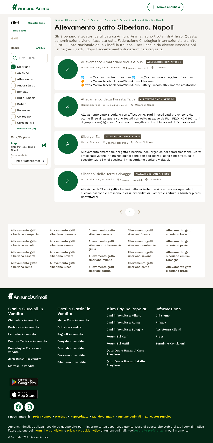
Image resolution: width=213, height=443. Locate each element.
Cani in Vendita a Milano (124, 315)
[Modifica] (44, 145)
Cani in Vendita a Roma (123, 322)
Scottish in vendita (70, 348)
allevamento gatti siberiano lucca (62, 265)
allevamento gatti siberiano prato (178, 269)
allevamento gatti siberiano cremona (63, 232)
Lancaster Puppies (158, 416)
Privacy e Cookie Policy (83, 430)
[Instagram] (29, 407)
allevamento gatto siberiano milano (102, 258)
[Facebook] (18, 407)
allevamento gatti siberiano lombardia (141, 243)
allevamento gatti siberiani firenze (140, 232)
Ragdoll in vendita (70, 334)
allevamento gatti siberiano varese (62, 243)
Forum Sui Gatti (118, 343)
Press (160, 336)
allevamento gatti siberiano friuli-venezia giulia (105, 245)
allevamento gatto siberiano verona (102, 232)
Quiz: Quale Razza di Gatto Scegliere (126, 363)
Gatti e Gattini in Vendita (73, 311)
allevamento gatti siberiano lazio (178, 232)
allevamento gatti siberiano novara (62, 254)
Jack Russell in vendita (24, 359)
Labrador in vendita (22, 334)
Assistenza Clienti (168, 329)
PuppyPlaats (79, 416)
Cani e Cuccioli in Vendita (25, 311)
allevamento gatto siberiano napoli (24, 243)
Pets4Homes (42, 416)
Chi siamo (163, 315)
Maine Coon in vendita (73, 320)
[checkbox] (13, 67)
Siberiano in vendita (71, 362)
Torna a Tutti (18, 30)
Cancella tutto (36, 23)
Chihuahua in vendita (23, 320)
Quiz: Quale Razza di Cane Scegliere (125, 352)
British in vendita (69, 327)
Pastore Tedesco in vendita (27, 341)
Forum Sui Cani (117, 336)
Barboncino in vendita (23, 327)
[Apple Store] (23, 394)
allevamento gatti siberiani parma (101, 269)
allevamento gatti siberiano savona (140, 254)
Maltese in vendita (21, 366)
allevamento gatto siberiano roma (24, 265)
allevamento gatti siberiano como (140, 265)
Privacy (161, 322)
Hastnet (61, 416)
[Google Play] (24, 382)
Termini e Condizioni (170, 343)
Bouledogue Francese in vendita (25, 350)
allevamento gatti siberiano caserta (23, 254)
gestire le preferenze (149, 430)
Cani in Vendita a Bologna (125, 329)
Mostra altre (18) (26, 128)
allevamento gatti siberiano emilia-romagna (178, 256)
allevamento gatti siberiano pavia (178, 243)
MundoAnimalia (103, 416)
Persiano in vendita (71, 355)
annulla (40, 47)
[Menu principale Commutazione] (4, 7)
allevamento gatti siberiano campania (25, 232)
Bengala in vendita (70, 341)
